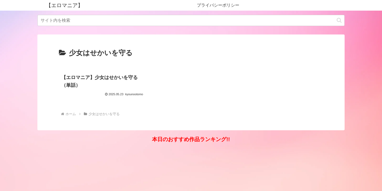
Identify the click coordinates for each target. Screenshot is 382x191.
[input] (191, 20)
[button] (339, 20)
